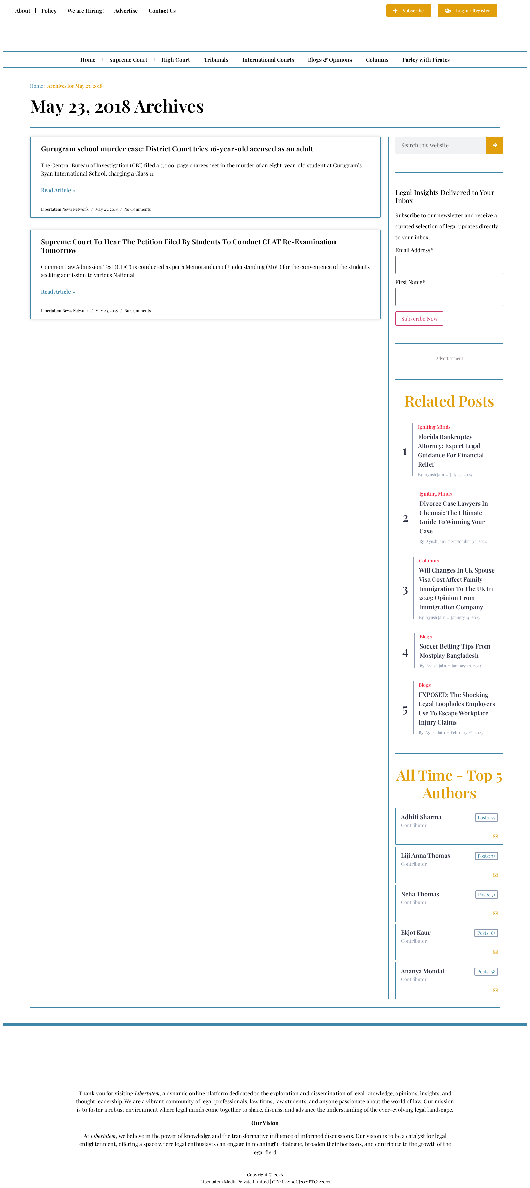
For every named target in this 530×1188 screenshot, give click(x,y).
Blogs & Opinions (330, 59)
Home (87, 59)
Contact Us (162, 10)
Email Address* (414, 250)
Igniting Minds (434, 427)
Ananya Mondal (422, 971)
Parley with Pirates (426, 59)
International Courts (268, 59)
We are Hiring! (85, 10)
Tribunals (216, 59)
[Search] (494, 145)
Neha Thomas (420, 894)
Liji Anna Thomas (425, 855)
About (22, 10)
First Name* (410, 282)
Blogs (426, 636)
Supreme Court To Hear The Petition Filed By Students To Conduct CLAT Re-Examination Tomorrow (188, 246)
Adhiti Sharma (421, 817)
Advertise (126, 10)
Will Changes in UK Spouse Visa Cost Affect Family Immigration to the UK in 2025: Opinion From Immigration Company (457, 588)
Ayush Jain (434, 474)
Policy (49, 10)
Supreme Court (128, 59)
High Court (175, 59)
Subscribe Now (419, 318)
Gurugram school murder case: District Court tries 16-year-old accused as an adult (177, 148)
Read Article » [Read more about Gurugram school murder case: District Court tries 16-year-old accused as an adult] (58, 190)
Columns (377, 59)
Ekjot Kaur (416, 932)
